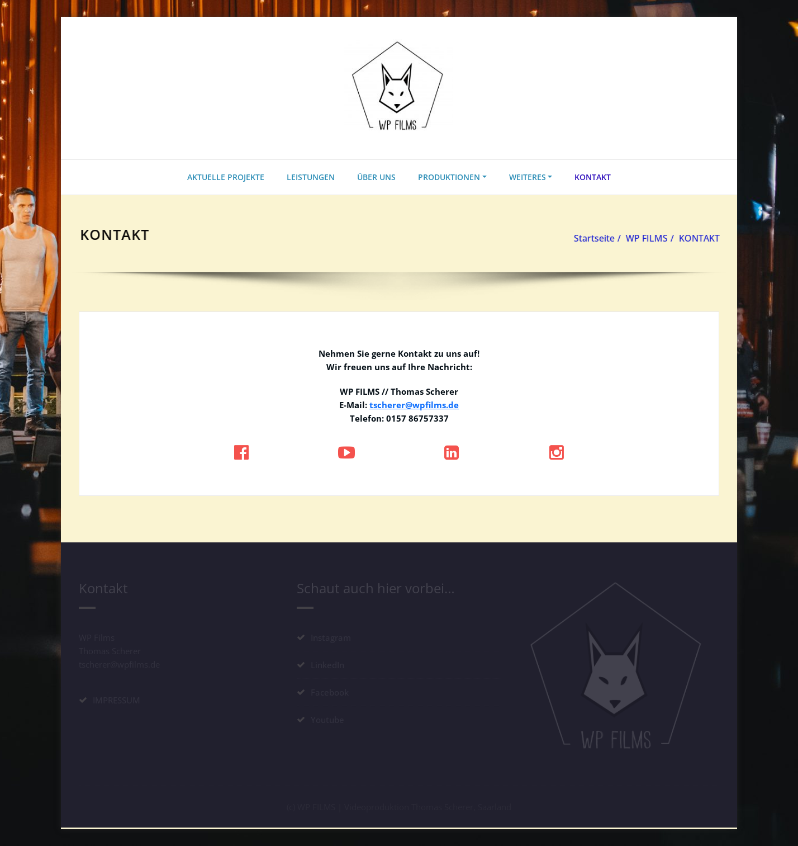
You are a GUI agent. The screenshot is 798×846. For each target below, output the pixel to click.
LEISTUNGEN (311, 177)
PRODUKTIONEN (449, 177)
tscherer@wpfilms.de (414, 404)
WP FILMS (649, 238)
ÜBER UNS (376, 177)
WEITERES (527, 177)
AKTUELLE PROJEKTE (225, 177)
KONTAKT (592, 177)
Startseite (596, 238)
